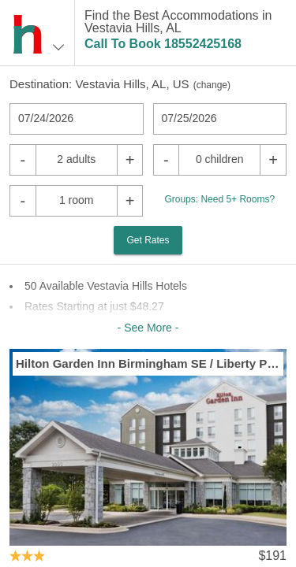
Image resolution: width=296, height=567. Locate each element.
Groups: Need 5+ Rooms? (219, 199)
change (212, 85)
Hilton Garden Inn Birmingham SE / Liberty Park (148, 363)
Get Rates (147, 240)
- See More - (148, 327)
